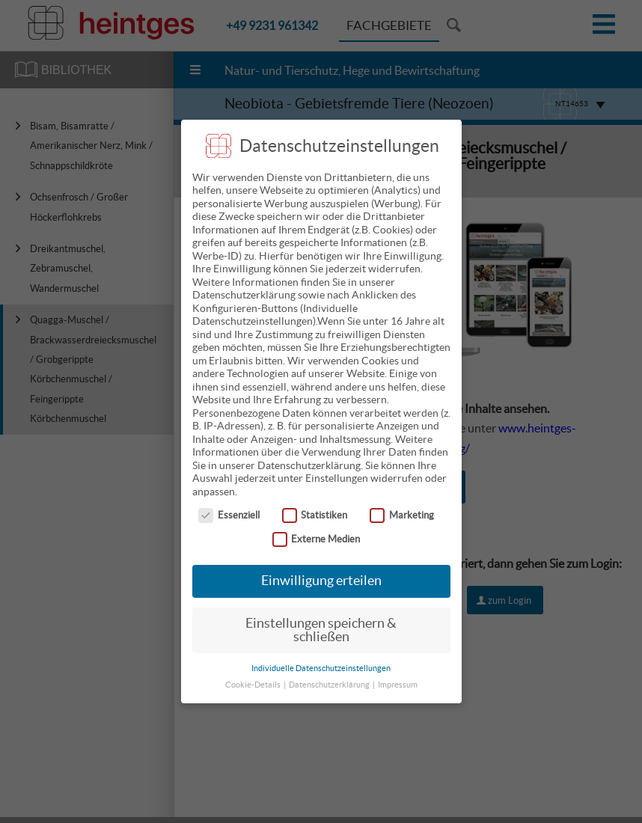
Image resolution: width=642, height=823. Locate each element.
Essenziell (229, 503)
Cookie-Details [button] (253, 673)
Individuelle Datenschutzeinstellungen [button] (321, 656)
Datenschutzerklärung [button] (330, 673)
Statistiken (315, 503)
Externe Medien (316, 527)
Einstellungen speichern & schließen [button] (321, 619)
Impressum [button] (398, 673)
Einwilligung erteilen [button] (321, 569)
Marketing (402, 503)
